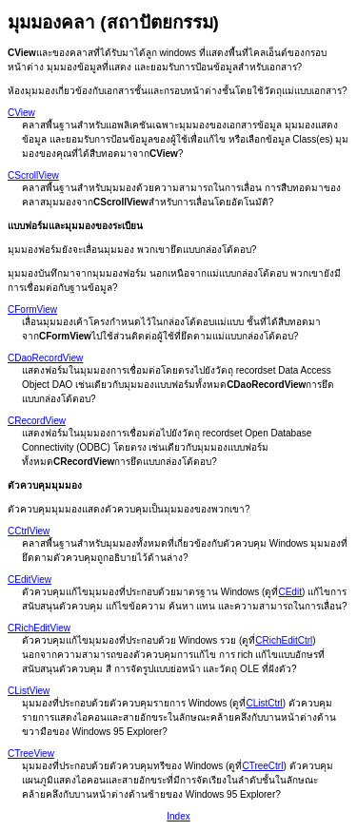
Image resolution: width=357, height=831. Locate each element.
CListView (29, 691)
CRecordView (37, 421)
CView (21, 112)
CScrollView (33, 175)
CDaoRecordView (45, 358)
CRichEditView (39, 628)
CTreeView (31, 753)
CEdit (289, 592)
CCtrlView (29, 531)
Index (178, 816)
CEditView (29, 579)
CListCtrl (264, 703)
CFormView (32, 309)
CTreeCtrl (262, 766)
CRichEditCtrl (283, 640)
